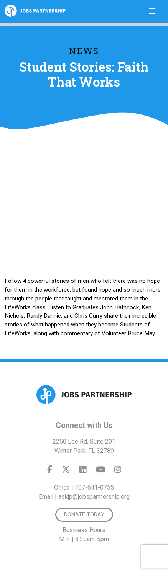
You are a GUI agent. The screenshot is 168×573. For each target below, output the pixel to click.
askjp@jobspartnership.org (94, 496)
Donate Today (84, 514)
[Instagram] (117, 471)
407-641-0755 (94, 487)
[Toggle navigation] (152, 11)
